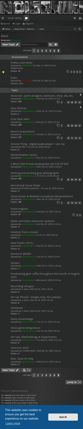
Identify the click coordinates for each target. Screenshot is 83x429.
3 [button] (42, 50)
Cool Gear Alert (20, 119)
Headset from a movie (24, 232)
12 (76, 138)
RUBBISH (26, 65)
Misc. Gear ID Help (22, 358)
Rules (14, 77)
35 (76, 179)
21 (76, 102)
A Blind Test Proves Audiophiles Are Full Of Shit (40, 164)
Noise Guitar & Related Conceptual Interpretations (42, 196)
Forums (27, 18)
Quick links (3, 18)
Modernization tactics (24, 154)
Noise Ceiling (14, 18)
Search (6, 23)
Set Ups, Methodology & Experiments (34, 337)
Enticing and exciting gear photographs (35, 173)
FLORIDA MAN (28, 351)
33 (68, 179)
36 (80, 179)
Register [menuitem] (81, 18)
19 (68, 102)
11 (72, 138)
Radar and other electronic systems (32, 221)
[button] (58, 51)
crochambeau (28, 122)
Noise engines (19, 208)
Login (17, 23)
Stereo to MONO (21, 253)
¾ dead (25, 289)
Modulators (16, 40)
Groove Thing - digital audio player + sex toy (38, 144)
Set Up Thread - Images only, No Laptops (36, 297)
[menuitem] (79, 29)
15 (80, 203)
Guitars (15, 263)
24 (68, 125)
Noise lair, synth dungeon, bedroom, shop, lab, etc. (42, 95)
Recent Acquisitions (23, 131)
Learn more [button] (13, 423)
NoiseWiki (26, 81)
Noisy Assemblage (22, 319)
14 (76, 203)
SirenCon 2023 (20, 347)
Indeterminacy (28, 99)
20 (72, 102)
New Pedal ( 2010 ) (22, 243)
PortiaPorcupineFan (30, 188)
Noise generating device (25, 327)
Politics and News (21, 62)
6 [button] (54, 50)
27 (80, 125)
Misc (21, 68)
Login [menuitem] (75, 18)
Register (30, 23)
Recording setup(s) (22, 286)
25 (72, 125)
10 (68, 138)
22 (80, 102)
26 (76, 125)
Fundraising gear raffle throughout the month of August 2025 (45, 275)
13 (80, 138)
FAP (23, 147)
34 (72, 179)
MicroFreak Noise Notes (25, 185)
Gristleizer (17, 308)
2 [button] (38, 50)
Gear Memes (18, 108)
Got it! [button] (63, 417)
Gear (5, 35)
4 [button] (46, 50)
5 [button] (50, 50)
